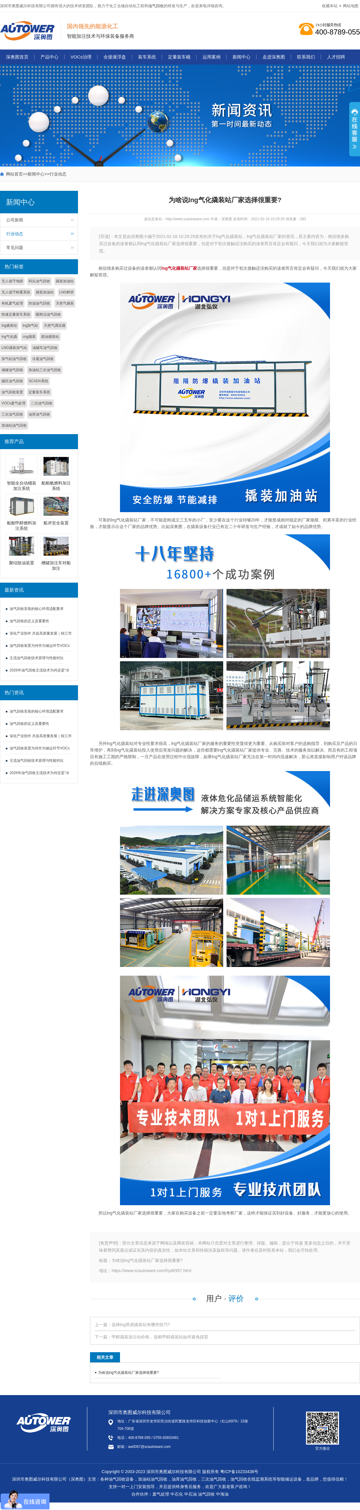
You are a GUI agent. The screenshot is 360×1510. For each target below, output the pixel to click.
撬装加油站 (65, 281)
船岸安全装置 (56, 523)
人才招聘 (336, 56)
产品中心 (49, 56)
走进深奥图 (273, 56)
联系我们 (306, 56)
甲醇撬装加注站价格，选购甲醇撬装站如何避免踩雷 (160, 1336)
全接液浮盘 (115, 56)
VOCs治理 (81, 56)
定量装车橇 (179, 56)
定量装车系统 (39, 392)
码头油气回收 (39, 281)
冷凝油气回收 (43, 359)
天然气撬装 (65, 303)
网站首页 (14, 174)
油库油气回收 (39, 414)
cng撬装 (28, 337)
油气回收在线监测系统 (251, 1479)
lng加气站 (30, 325)
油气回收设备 (121, 1479)
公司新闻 (14, 220)
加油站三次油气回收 (44, 370)
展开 (354, 132)
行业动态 (58, 174)
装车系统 (147, 56)
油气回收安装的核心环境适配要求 (37, 609)
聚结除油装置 (21, 562)
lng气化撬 (9, 337)
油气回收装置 (12, 392)
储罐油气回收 (12, 370)
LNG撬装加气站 (14, 348)
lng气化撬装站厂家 (179, 268)
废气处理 (160, 1494)
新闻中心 (241, 56)
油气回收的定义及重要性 (29, 621)
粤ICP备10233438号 (239, 1471)
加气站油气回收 (14, 359)
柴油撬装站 (50, 337)
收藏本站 (330, 6)
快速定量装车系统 (16, 314)
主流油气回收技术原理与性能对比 (37, 658)
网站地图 (350, 6)
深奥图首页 (17, 56)
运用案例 (211, 56)
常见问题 (14, 247)
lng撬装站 (9, 325)
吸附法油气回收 (48, 314)
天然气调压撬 (54, 325)
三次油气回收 (12, 414)
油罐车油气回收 (45, 348)
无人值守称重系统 (16, 292)
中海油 (222, 1494)
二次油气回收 (41, 403)
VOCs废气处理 (14, 403)
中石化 (176, 1494)
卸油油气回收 (39, 303)
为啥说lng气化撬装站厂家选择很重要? (128, 1372)
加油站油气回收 (14, 425)
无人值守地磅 (12, 281)
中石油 (190, 1494)
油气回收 (156, 6)
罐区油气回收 (12, 381)
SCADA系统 (38, 381)
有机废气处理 (12, 303)
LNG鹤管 (66, 292)
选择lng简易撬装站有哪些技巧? (141, 1324)
